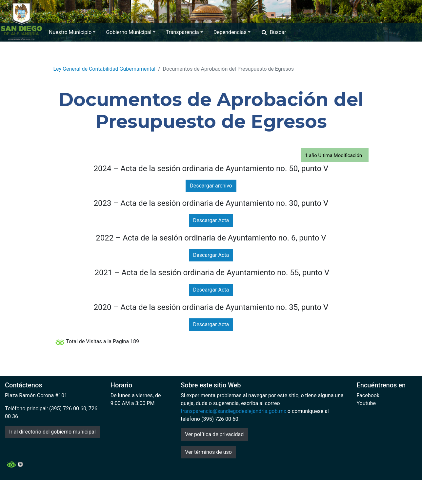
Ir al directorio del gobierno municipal (52, 432)
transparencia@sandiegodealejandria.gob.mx (233, 411)
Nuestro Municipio (72, 32)
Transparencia (184, 32)
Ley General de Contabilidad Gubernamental (104, 69)
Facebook (368, 395)
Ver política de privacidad (214, 434)
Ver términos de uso (208, 452)
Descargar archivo (211, 186)
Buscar (273, 32)
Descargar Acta (211, 220)
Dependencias (232, 32)
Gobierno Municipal (130, 32)
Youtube (366, 403)
